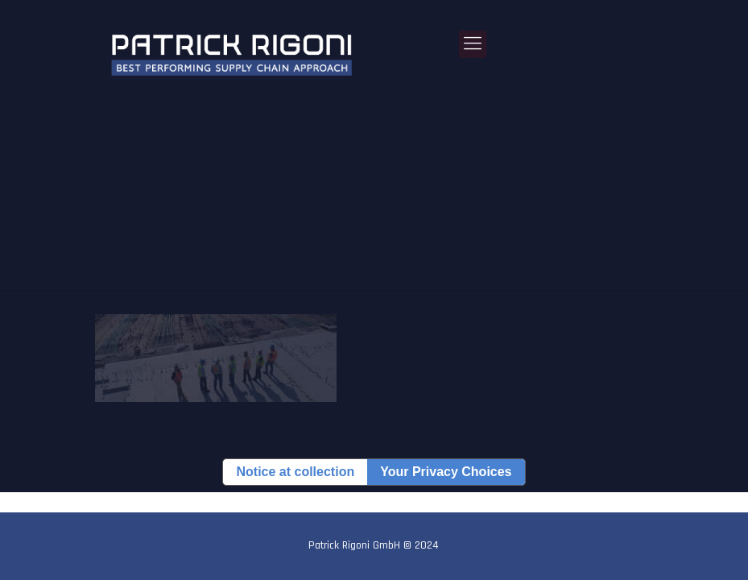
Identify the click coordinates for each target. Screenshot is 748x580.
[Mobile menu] (472, 44)
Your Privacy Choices (445, 471)
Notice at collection (295, 471)
